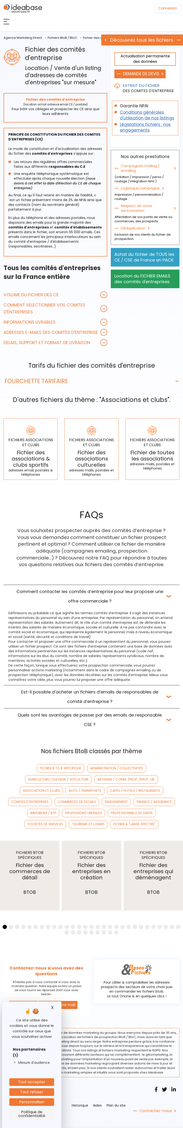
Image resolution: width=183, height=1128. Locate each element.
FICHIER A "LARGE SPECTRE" (132, 813)
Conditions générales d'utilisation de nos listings (147, 115)
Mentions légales (82, 1121)
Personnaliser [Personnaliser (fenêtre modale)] (32, 1102)
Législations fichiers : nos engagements (145, 127)
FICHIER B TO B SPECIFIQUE (30, 768)
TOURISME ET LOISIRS (88, 813)
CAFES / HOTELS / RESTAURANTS (32, 790)
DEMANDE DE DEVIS (141, 74)
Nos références (123, 1121)
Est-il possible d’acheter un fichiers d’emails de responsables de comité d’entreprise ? (89, 696)
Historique (80, 1093)
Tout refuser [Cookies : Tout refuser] (31, 1092)
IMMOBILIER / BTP (66, 802)
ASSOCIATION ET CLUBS (103, 779)
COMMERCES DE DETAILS (126, 790)
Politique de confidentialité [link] (31, 1113)
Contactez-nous (154, 1099)
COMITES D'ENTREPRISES (82, 790)
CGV (103, 1121)
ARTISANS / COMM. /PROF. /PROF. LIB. (50, 779)
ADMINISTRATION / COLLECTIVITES (82, 768)
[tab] (55, 295)
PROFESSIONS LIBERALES (104, 802)
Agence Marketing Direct (23, 37)
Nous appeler (22, 993)
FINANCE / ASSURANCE (29, 802)
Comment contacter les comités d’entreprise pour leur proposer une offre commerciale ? (89, 596)
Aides (97, 1093)
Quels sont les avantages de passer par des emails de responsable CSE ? (90, 719)
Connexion (168, 7)
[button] (55, 295)
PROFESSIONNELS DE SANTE (150, 802)
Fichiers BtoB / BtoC (62, 37)
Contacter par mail (55, 993)
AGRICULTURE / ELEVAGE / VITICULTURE (143, 768)
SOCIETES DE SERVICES (48, 813)
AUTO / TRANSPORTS (144, 779)
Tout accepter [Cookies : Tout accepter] (32, 1082)
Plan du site (116, 1093)
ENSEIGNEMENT (163, 790)
